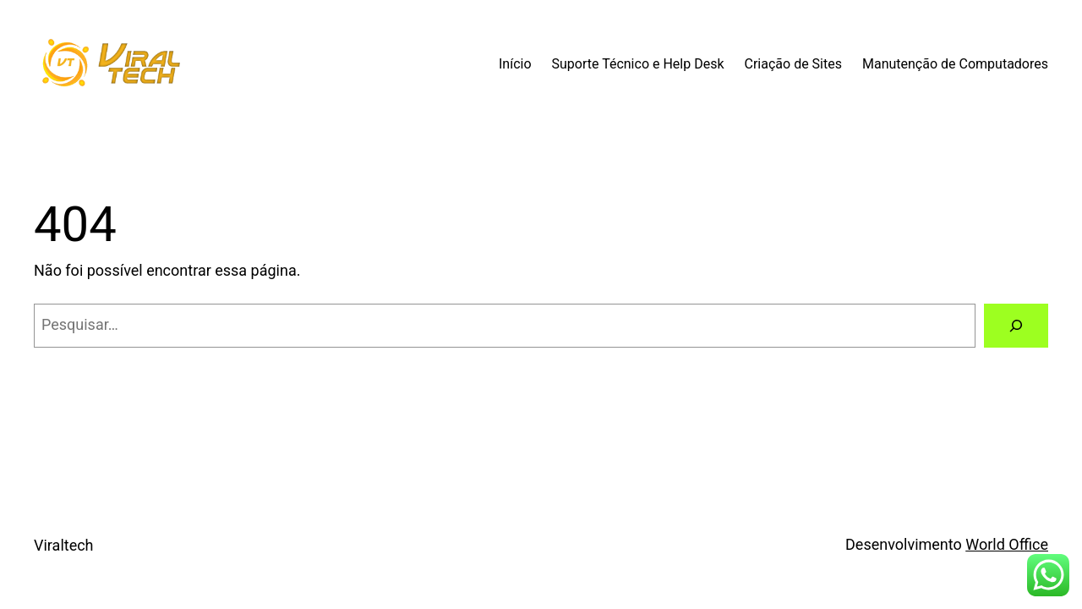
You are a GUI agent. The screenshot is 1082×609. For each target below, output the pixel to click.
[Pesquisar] (1016, 326)
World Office (1006, 544)
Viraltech (64, 545)
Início (515, 64)
